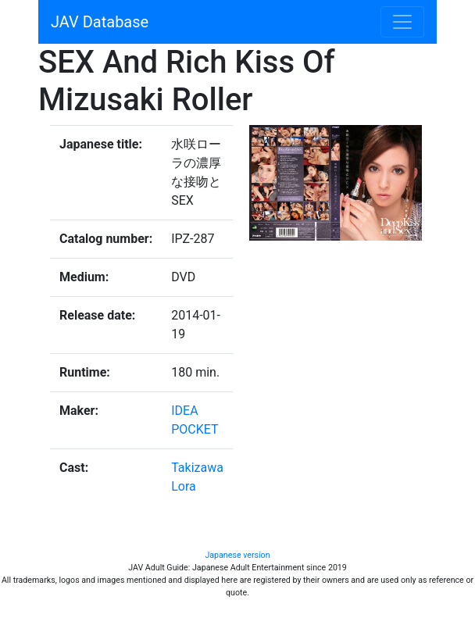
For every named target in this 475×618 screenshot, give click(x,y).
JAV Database (99, 22)
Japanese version (237, 555)
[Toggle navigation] (402, 22)
